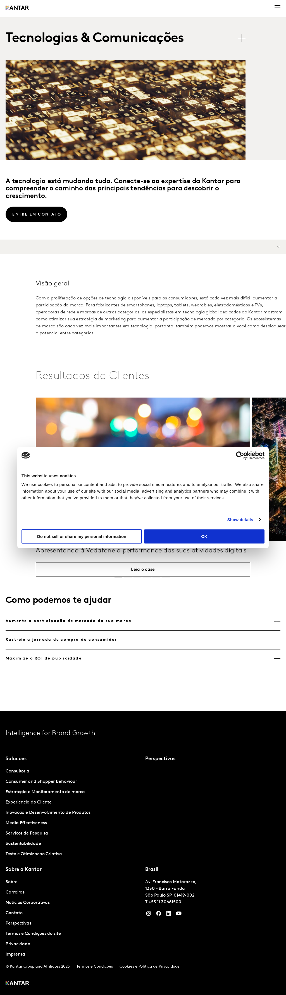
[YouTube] (168, 915)
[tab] (143, 621)
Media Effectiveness (26, 823)
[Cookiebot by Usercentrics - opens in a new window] (240, 455)
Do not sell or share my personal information (81, 536)
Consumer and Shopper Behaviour (41, 781)
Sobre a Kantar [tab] (24, 869)
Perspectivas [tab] (160, 759)
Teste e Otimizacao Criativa (34, 854)
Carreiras (15, 892)
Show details (240, 519)
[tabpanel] (73, 813)
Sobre (12, 882)
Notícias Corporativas (28, 903)
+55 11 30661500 (165, 902)
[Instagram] (148, 915)
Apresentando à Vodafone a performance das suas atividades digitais (141, 562)
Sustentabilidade (23, 844)
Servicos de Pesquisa (27, 833)
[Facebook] (158, 915)
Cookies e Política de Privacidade (150, 967)
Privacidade (18, 944)
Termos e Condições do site (33, 934)
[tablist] (128, 38)
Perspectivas (18, 923)
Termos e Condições (95, 967)
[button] (118, 578)
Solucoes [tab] (16, 759)
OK (204, 536)
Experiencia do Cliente (29, 802)
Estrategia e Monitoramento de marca (45, 792)
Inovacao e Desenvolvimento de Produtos (48, 812)
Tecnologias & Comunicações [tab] (95, 38)
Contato (14, 913)
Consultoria (17, 771)
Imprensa (15, 954)
